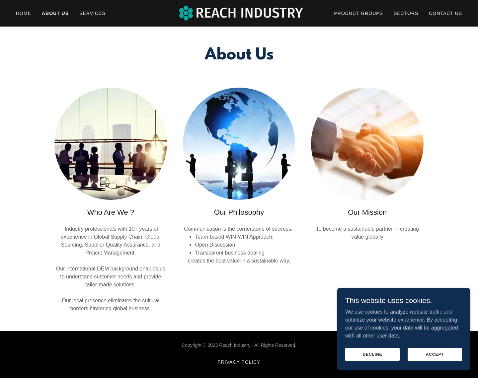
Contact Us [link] (445, 13)
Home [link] (23, 13)
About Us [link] (55, 13)
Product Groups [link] (358, 13)
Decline (372, 354)
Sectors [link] (406, 13)
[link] (239, 13)
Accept (435, 354)
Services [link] (92, 13)
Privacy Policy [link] (238, 362)
